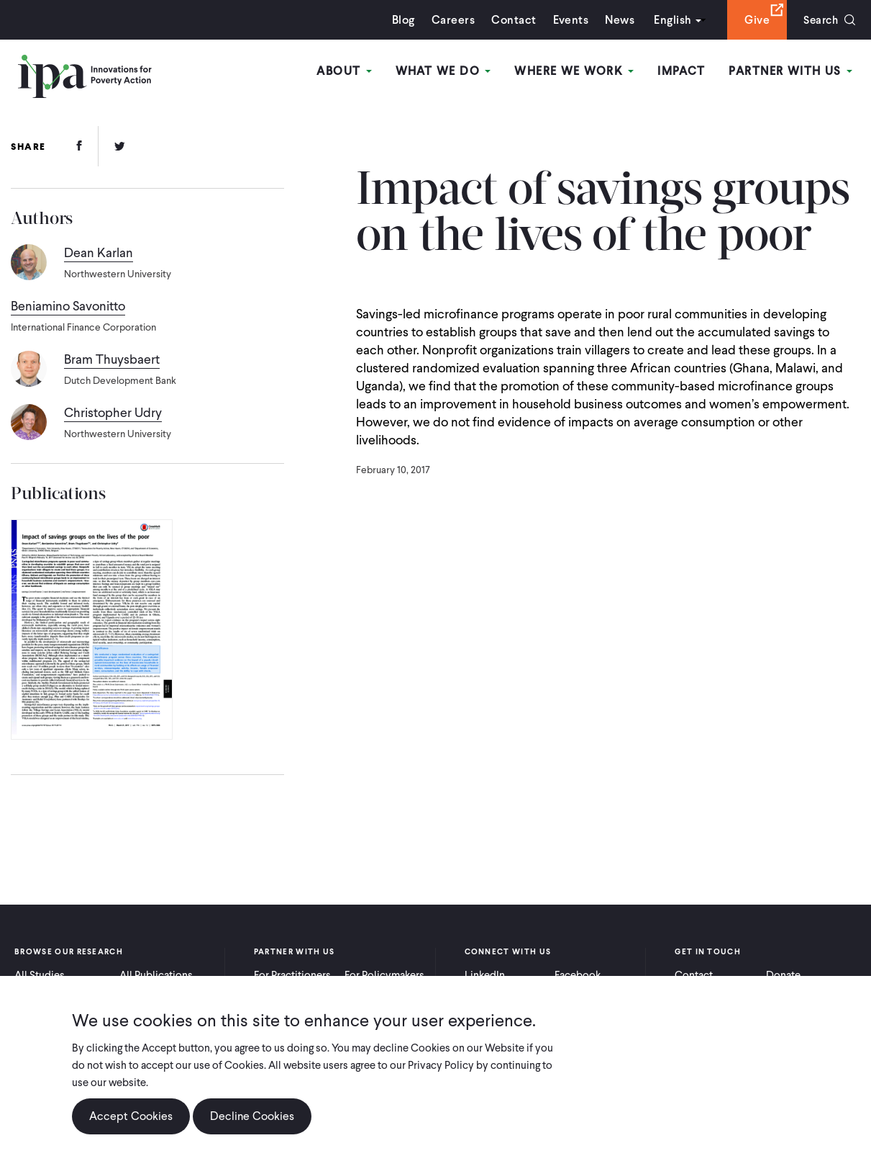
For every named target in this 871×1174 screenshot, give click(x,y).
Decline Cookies (252, 1116)
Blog (399, 19)
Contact (510, 19)
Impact (682, 71)
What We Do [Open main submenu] (445, 71)
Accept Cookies (131, 1116)
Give (753, 19)
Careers (449, 19)
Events (567, 19)
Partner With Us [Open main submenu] (791, 71)
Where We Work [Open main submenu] (575, 71)
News (616, 19)
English (669, 19)
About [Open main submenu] (347, 71)
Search (819, 19)
